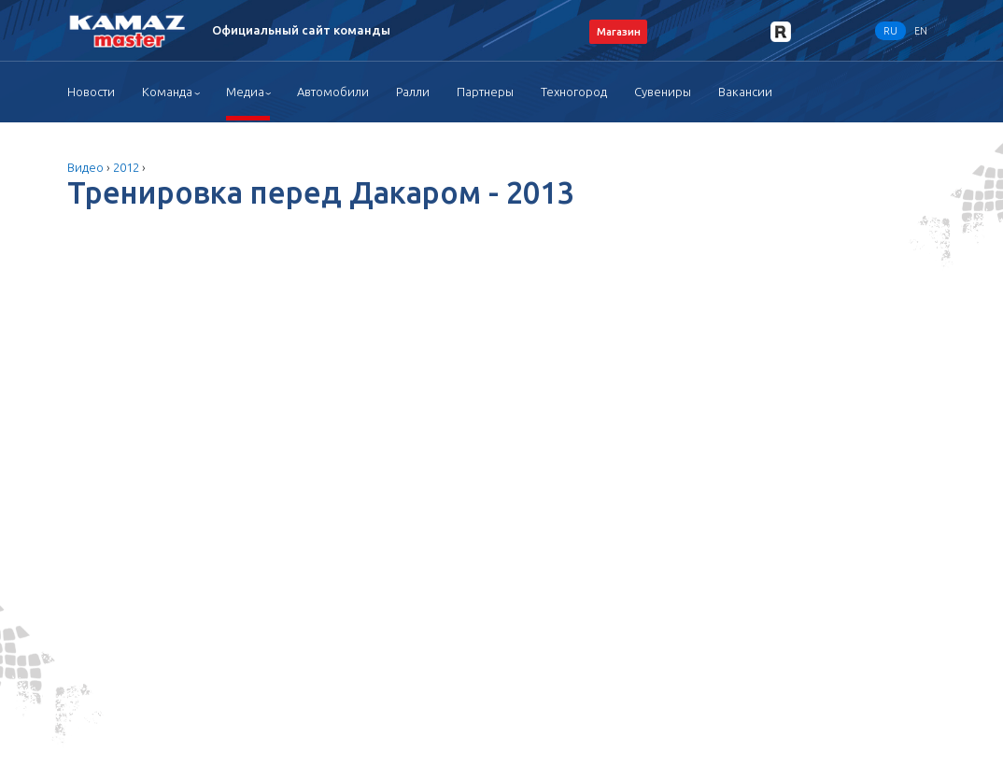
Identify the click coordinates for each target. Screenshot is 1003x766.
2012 (126, 167)
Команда (167, 91)
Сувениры (662, 91)
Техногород (574, 91)
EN (920, 30)
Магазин (619, 31)
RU (890, 30)
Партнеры (485, 91)
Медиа (245, 91)
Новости (91, 91)
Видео (85, 167)
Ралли (413, 91)
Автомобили (333, 91)
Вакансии (745, 91)
